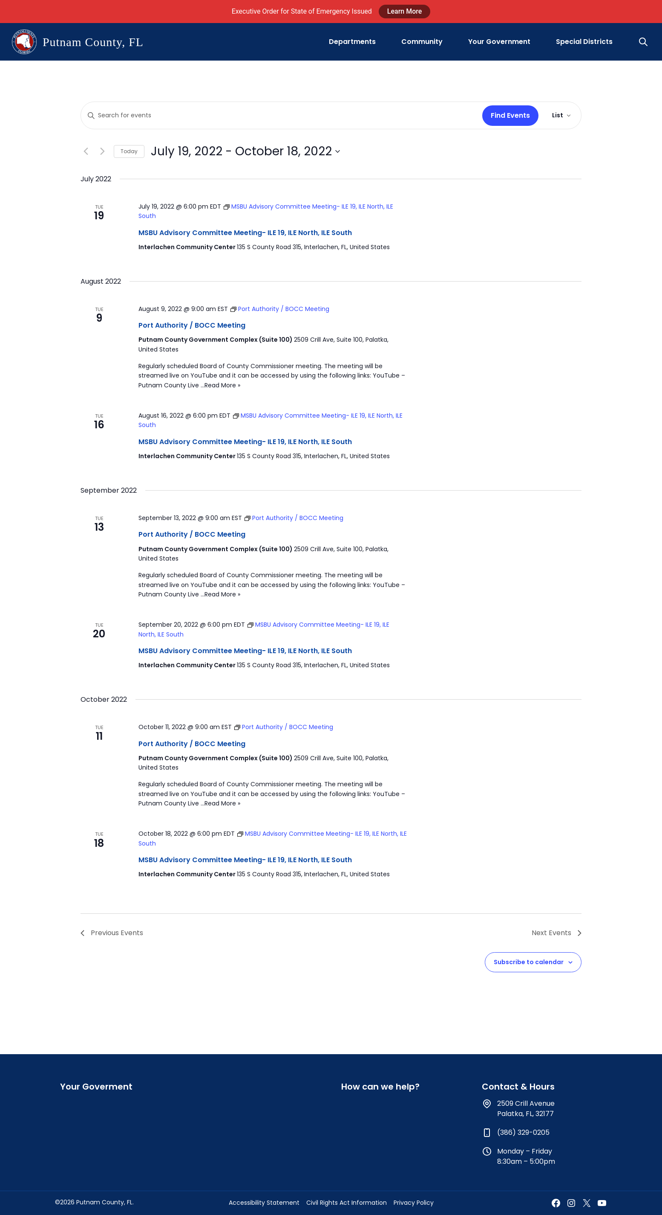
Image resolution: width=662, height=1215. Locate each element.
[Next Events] (102, 151)
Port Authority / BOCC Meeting (191, 325)
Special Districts (584, 42)
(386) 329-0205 (523, 1132)
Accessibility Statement (264, 1202)
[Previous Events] (86, 151)
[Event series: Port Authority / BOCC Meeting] (279, 309)
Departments (352, 42)
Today (129, 151)
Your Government (499, 42)
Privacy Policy (414, 1202)
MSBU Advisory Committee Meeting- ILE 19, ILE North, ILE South (245, 233)
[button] (644, 42)
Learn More (404, 11)
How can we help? (380, 1087)
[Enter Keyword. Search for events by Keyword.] (280, 115)
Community (422, 42)
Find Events (510, 115)
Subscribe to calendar (529, 962)
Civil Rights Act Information (346, 1202)
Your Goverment (96, 1087)
